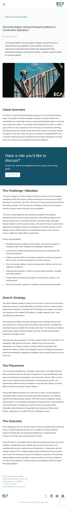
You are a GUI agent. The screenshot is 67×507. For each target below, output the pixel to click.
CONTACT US (12, 175)
